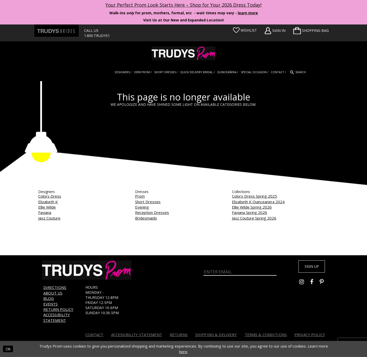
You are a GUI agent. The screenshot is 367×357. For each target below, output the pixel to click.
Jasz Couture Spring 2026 (254, 218)
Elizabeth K (48, 201)
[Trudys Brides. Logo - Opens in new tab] (56, 30)
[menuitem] (311, 30)
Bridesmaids (146, 218)
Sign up (309, 267)
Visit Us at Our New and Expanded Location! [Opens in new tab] (183, 20)
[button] (311, 30)
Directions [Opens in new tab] (54, 287)
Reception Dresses (152, 212)
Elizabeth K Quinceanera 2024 (258, 201)
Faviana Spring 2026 (249, 212)
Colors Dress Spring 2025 (254, 196)
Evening (142, 207)
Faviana (44, 212)
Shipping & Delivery (216, 334)
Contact (94, 334)
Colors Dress (49, 196)
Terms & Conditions (266, 334)
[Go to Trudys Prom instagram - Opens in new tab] (304, 284)
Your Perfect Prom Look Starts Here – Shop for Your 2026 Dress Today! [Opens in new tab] (183, 5)
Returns (179, 334)
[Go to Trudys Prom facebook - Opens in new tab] (315, 284)
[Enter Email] (240, 270)
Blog (48, 298)
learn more (248, 12)
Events (50, 304)
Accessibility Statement (56, 317)
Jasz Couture (49, 218)
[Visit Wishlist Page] (245, 30)
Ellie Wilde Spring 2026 (252, 207)
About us (52, 293)
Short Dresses (148, 201)
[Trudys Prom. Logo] (183, 53)
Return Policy (58, 309)
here (183, 351)
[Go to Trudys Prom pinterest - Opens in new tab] (324, 284)
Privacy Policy (309, 334)
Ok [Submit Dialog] (8, 349)
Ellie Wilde (47, 207)
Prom (140, 196)
